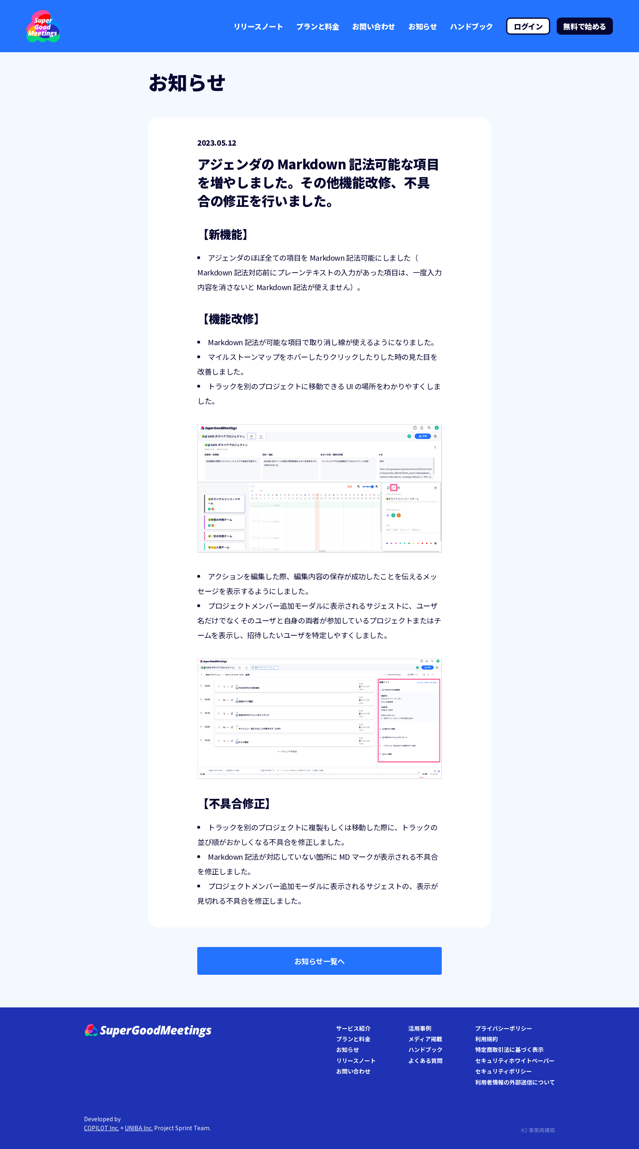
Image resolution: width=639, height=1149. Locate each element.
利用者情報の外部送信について (515, 1082)
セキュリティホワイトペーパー (515, 1060)
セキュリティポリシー (503, 1071)
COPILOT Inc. (101, 1128)
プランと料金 (317, 26)
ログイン (528, 26)
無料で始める (584, 26)
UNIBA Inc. (139, 1128)
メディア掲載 (425, 1039)
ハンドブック (471, 26)
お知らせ (422, 26)
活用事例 (419, 1028)
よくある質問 (425, 1060)
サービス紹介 (353, 1028)
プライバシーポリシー (503, 1028)
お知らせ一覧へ (319, 961)
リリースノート (258, 26)
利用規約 (486, 1039)
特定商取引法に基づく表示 (509, 1049)
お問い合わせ (373, 26)
